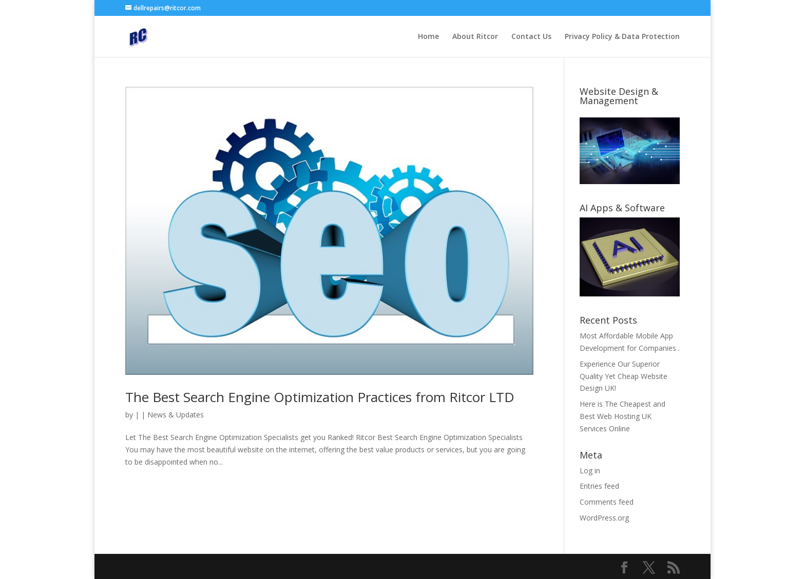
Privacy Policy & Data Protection (622, 37)
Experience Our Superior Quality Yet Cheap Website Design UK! (623, 376)
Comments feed (607, 502)
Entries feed (599, 486)
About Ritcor (475, 37)
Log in (590, 470)
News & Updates (175, 415)
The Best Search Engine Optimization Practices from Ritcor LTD (319, 397)
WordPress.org (604, 518)
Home (428, 37)
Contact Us (531, 37)
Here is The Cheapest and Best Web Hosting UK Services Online (622, 416)
